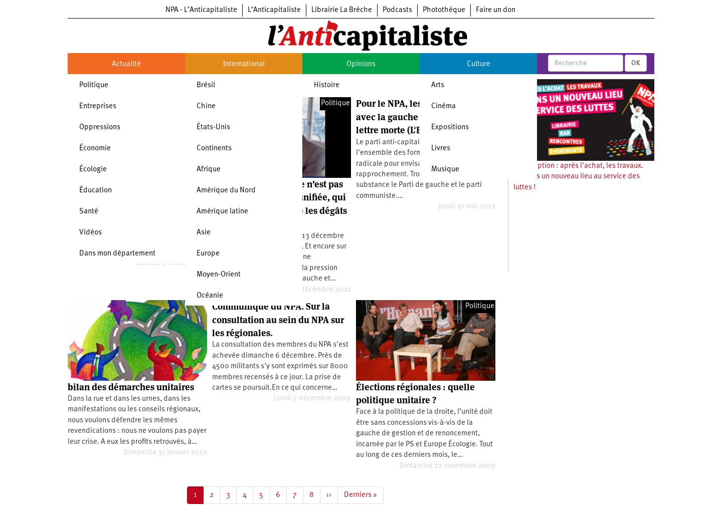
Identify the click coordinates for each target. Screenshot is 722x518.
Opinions (361, 64)
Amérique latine (222, 211)
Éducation (95, 190)
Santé (88, 211)
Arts (437, 85)
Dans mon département (117, 253)
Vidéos (90, 232)
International (244, 64)
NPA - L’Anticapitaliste (201, 10)
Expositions (450, 127)
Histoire (326, 85)
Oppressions (99, 127)
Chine (206, 106)
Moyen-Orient (219, 275)
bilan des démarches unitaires (131, 387)
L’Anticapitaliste (274, 10)
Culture (478, 64)
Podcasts (397, 10)
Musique (445, 169)
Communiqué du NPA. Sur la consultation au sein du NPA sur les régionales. (278, 320)
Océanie (210, 296)
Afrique (209, 169)
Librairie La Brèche (341, 10)
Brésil (206, 85)
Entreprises (97, 106)
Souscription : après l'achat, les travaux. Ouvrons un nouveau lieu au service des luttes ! (578, 176)
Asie (204, 232)
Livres (440, 148)
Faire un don (495, 10)
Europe (208, 253)
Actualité (126, 64)
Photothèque (444, 10)
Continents (214, 148)
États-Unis (213, 127)
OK (635, 63)
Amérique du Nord (226, 190)
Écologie (93, 169)
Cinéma (443, 106)
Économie (95, 148)
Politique (93, 85)
